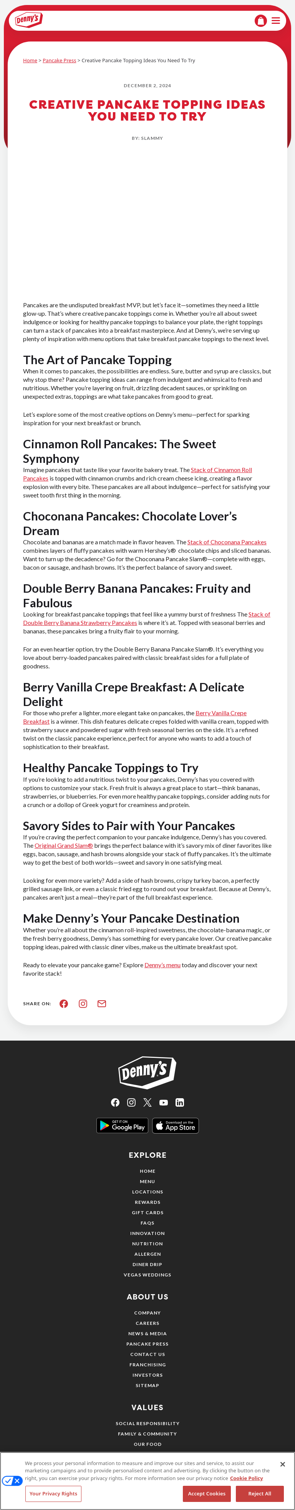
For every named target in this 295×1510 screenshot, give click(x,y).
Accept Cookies (207, 1496)
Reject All (260, 1496)
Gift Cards (148, 1212)
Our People (147, 1454)
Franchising (147, 1364)
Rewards (148, 1202)
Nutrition (147, 1243)
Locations (147, 1192)
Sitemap (147, 1385)
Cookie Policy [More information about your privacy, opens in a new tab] (246, 1480)
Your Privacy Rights (53, 1496)
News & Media (147, 1333)
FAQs (147, 1223)
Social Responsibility (148, 1423)
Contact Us (147, 1354)
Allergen (147, 1254)
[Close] (282, 1467)
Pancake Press (59, 60)
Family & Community (147, 1434)
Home (30, 60)
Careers (147, 1323)
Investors (148, 1375)
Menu (147, 1181)
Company (147, 1313)
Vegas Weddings (147, 1275)
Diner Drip (147, 1264)
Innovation (147, 1233)
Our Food (148, 1444)
